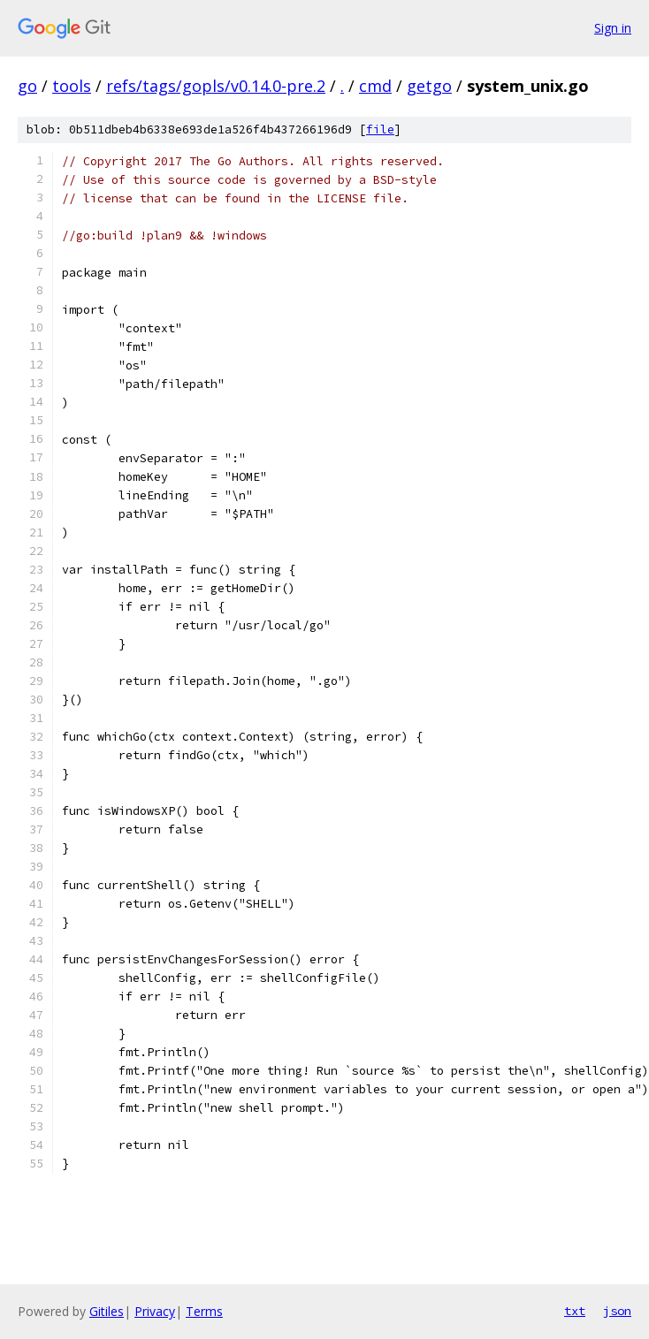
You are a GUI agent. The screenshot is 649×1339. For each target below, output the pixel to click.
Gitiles (106, 1311)
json (617, 1311)
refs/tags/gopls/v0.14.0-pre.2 (215, 85)
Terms (204, 1311)
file (380, 129)
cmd (375, 85)
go (27, 85)
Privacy (154, 1311)
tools (71, 85)
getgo (429, 85)
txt (574, 1311)
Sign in (612, 27)
